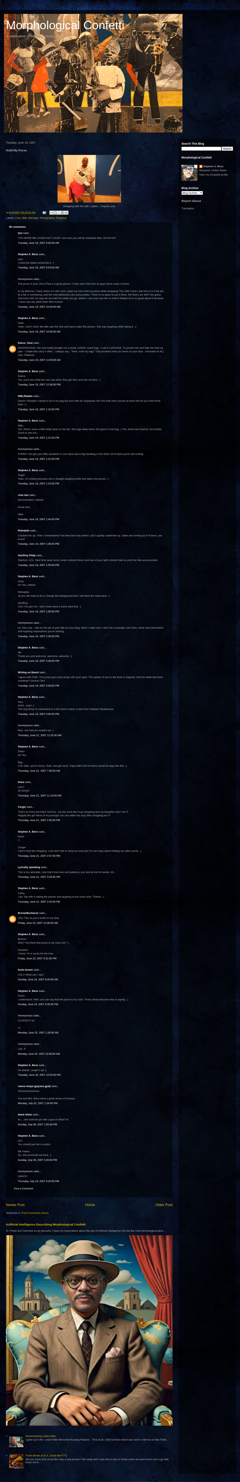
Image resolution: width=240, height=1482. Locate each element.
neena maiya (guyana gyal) (34, 1086)
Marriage (33, 217)
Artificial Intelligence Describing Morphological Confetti (45, 1224)
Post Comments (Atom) (35, 1212)
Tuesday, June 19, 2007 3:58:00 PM (38, 685)
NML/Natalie (25, 396)
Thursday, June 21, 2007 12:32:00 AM (39, 735)
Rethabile (24, 530)
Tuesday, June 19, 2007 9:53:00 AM (38, 267)
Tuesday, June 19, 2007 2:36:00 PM (38, 636)
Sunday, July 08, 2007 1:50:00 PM (37, 1124)
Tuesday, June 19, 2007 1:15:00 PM (38, 409)
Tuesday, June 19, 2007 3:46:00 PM (38, 660)
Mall (24, 217)
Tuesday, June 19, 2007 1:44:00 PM (38, 519)
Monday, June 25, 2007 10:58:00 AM (39, 1053)
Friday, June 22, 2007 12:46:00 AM (38, 922)
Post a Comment (23, 1188)
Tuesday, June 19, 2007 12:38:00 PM (39, 384)
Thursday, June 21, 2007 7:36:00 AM (39, 770)
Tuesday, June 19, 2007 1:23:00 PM (38, 483)
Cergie (22, 806)
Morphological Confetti (65, 25)
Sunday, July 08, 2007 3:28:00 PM (37, 1159)
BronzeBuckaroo (28, 912)
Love (18, 217)
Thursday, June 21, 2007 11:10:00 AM (39, 795)
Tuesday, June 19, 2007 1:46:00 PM (38, 543)
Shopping (61, 217)
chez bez (23, 495)
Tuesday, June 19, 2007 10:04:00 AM (39, 306)
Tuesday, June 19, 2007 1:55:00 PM (38, 565)
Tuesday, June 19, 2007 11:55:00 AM (39, 359)
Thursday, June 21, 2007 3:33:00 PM (39, 901)
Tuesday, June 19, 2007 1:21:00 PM (38, 437)
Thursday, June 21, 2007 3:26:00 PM (39, 876)
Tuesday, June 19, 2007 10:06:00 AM (39, 331)
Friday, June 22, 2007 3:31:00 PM (37, 958)
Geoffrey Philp (27, 555)
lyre (20, 232)
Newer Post (15, 1205)
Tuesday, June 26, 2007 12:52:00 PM (39, 1074)
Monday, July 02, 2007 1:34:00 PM (38, 1103)
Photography (47, 217)
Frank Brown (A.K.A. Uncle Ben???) (46, 1455)
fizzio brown (25, 969)
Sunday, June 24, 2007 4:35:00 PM (38, 1004)
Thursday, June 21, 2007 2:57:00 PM (39, 855)
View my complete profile (213, 174)
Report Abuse (191, 201)
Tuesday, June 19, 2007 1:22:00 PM (38, 458)
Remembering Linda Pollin (40, 1436)
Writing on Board (28, 672)
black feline (25, 1114)
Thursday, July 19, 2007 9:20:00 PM (38, 1181)
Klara (21, 782)
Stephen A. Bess (28, 254)
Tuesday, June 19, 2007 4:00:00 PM (38, 714)
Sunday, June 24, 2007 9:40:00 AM (38, 979)
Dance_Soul (25, 342)
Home (90, 1205)
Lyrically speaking (29, 867)
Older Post (164, 1205)
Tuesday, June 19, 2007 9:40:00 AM (38, 242)
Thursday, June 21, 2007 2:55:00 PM (39, 820)
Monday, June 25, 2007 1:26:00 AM (38, 1032)
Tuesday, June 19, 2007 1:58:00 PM (38, 611)
